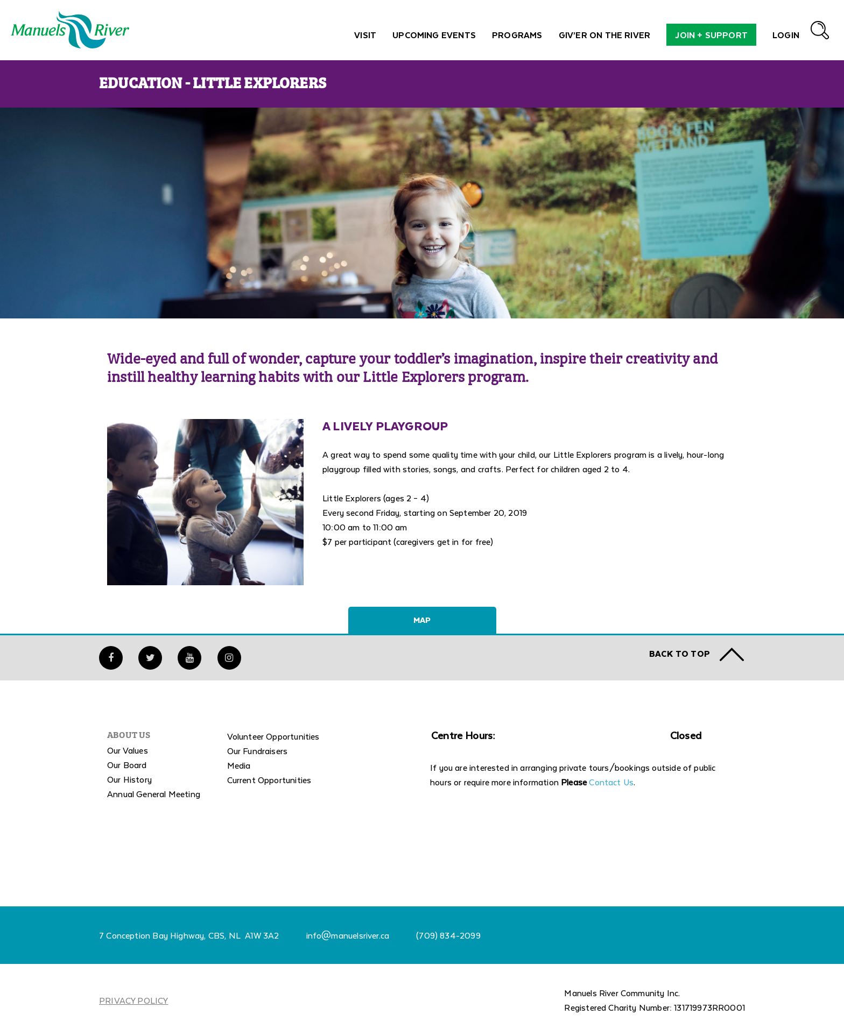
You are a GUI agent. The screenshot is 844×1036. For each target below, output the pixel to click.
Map (422, 619)
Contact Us (611, 782)
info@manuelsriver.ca (348, 935)
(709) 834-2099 (448, 935)
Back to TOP (679, 653)
